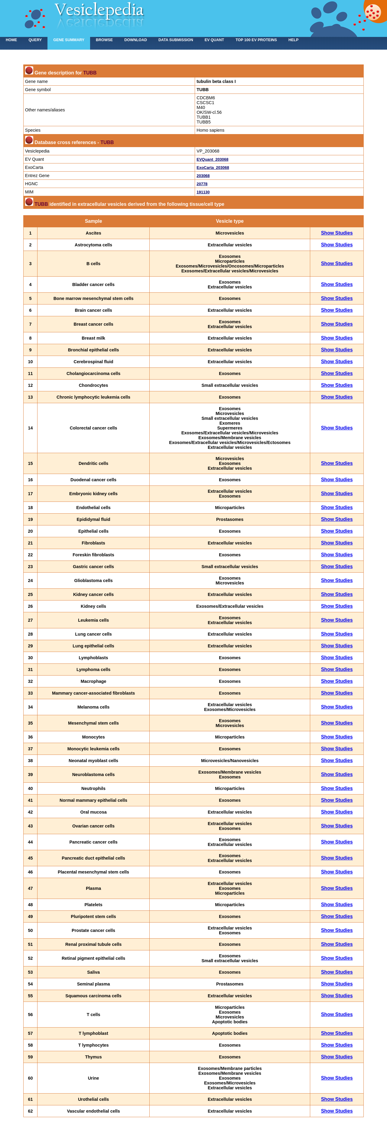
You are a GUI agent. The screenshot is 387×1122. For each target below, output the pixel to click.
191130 (203, 192)
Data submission (175, 40)
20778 (202, 184)
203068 (203, 175)
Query (35, 40)
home (11, 40)
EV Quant (214, 40)
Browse (104, 40)
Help (293, 40)
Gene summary (68, 40)
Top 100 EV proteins (256, 40)
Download (135, 40)
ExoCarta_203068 (213, 167)
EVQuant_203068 (212, 159)
